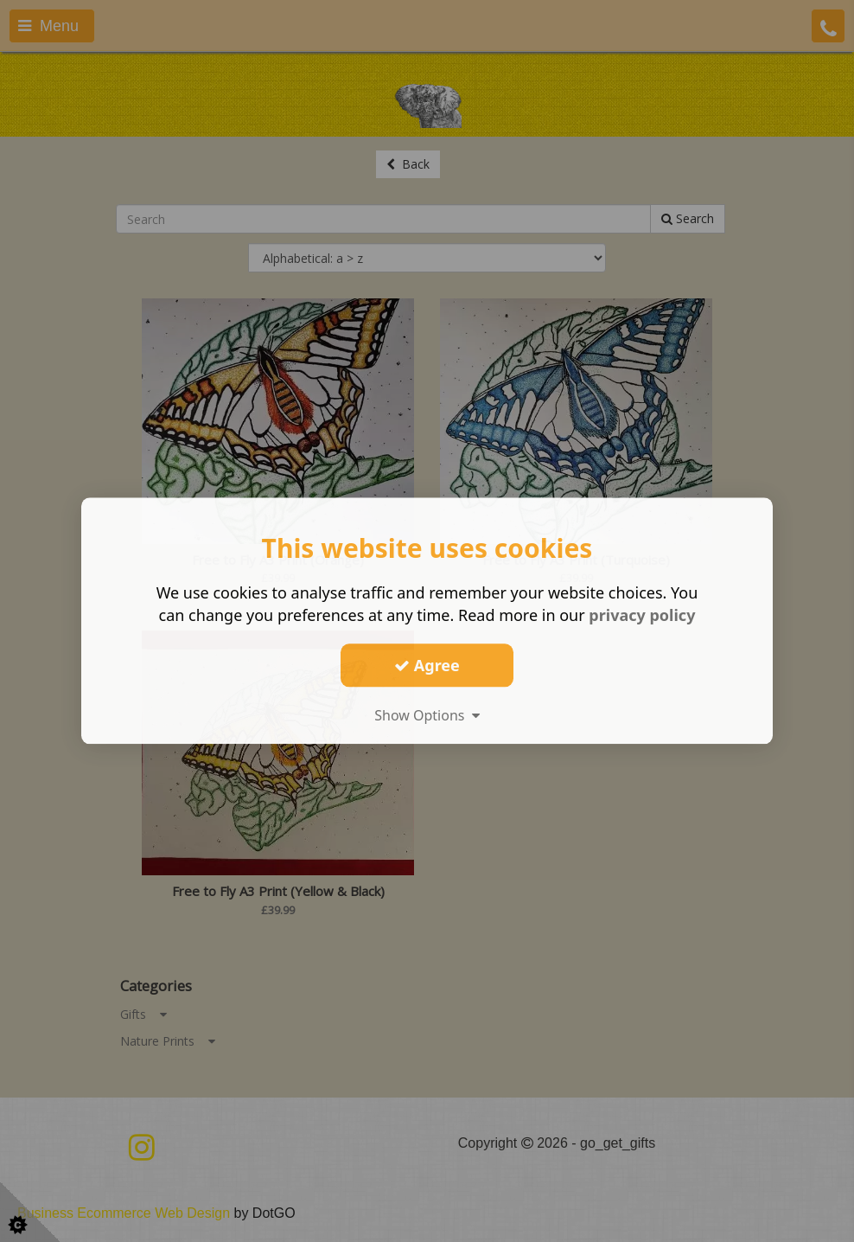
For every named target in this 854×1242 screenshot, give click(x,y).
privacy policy (642, 615)
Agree (427, 665)
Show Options (427, 715)
